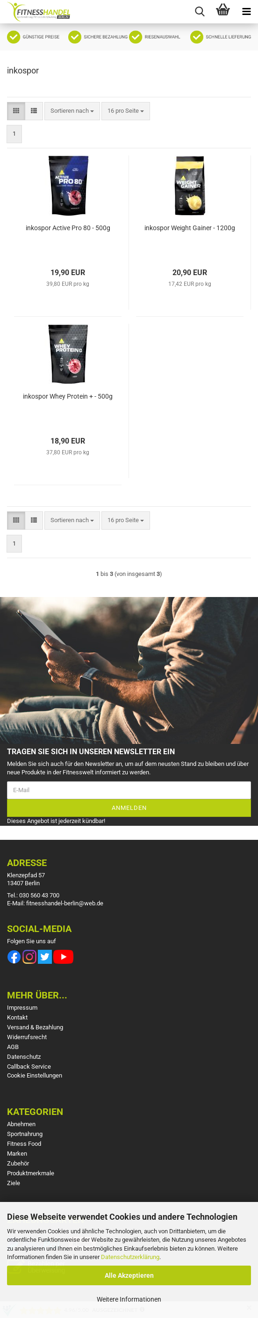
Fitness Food (24, 1143)
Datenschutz (24, 1056)
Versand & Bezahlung (35, 1027)
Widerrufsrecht (27, 1037)
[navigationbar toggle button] (246, 11)
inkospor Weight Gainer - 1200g (189, 228)
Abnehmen (21, 1124)
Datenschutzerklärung (130, 1256)
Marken (17, 1153)
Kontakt (17, 1017)
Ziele (13, 1183)
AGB (13, 1046)
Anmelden (129, 807)
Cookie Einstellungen (34, 1075)
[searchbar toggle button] (199, 11)
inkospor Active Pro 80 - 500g (68, 228)
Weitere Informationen (129, 1299)
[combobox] (72, 111)
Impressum (22, 1007)
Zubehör (18, 1163)
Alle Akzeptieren (129, 1275)
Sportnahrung (25, 1133)
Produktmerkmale (30, 1173)
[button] (16, 111)
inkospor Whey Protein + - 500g (68, 396)
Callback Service (29, 1066)
